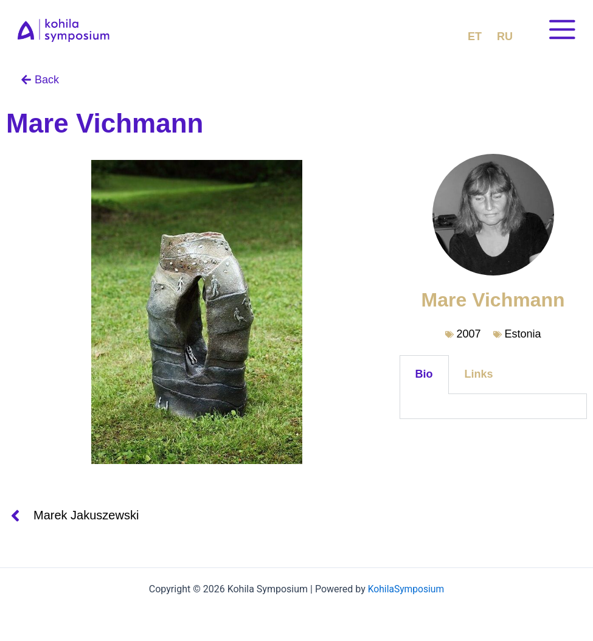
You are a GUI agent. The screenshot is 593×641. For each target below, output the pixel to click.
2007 (469, 334)
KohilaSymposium (406, 589)
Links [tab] (479, 374)
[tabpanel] (493, 406)
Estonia (523, 334)
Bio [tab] (424, 374)
